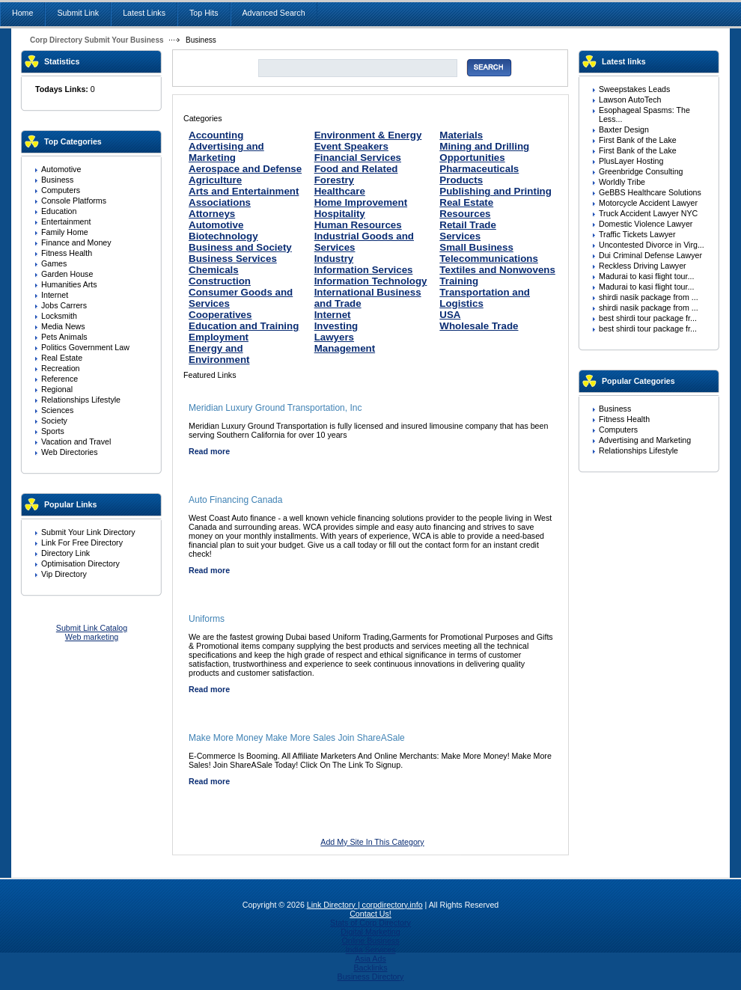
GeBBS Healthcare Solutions (650, 192)
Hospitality (339, 213)
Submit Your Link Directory (88, 532)
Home (22, 12)
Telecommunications (488, 258)
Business (57, 179)
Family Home (64, 231)
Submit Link (78, 12)
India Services (371, 949)
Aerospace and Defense (245, 168)
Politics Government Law (85, 347)
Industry (334, 258)
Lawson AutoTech (630, 99)
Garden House (67, 273)
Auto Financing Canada (235, 500)
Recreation (60, 368)
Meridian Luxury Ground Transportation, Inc (275, 408)
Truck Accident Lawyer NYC (648, 213)
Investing (336, 325)
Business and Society (240, 247)
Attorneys (212, 213)
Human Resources (358, 224)
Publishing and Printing (495, 191)
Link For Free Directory (82, 542)
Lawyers (334, 337)
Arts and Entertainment (244, 191)
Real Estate (61, 357)
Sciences (57, 410)
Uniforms (207, 619)
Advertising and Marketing (226, 152)
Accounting (216, 135)
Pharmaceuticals (479, 168)
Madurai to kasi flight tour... (646, 276)
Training (458, 281)
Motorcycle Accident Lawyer (648, 202)
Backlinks (370, 967)
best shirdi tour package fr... (648, 318)
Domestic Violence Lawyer (645, 223)
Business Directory (371, 976)
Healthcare (339, 191)
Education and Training (244, 325)
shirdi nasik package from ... (648, 297)
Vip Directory (64, 573)
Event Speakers (351, 146)
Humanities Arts (69, 284)
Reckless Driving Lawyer (642, 265)
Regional (57, 389)
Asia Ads (370, 958)
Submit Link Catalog (91, 627)
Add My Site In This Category (372, 841)
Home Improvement (360, 202)
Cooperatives (220, 314)
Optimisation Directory (80, 563)
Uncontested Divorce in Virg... (651, 244)
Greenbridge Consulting (641, 171)
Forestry (334, 180)
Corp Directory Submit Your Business (97, 40)
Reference (59, 378)
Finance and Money (76, 242)
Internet (54, 294)
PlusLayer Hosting (631, 160)
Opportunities (471, 157)
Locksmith (59, 315)
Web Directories (69, 451)
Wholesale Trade (478, 325)
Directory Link (65, 553)
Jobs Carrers (64, 305)
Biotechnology (223, 236)
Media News (63, 326)
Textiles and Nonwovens (497, 269)
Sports (52, 431)
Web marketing (91, 636)
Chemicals (214, 269)
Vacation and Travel (76, 441)
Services (460, 236)
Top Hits (204, 12)
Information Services (363, 269)
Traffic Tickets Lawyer (637, 234)
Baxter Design (624, 129)
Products (461, 180)
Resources (464, 213)
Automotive (61, 169)
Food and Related (356, 168)
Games (54, 263)
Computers (60, 190)
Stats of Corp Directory (370, 922)
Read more (209, 451)
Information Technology (370, 281)
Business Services (233, 258)
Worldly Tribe (622, 181)
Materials (461, 135)
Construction (220, 281)
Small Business (476, 247)
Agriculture (215, 180)
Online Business (370, 940)
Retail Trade (467, 224)
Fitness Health (66, 252)
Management (344, 348)
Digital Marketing (370, 931)
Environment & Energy (368, 135)
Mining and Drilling (484, 146)
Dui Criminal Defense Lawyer (650, 255)
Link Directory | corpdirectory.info (365, 904)
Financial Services (357, 157)
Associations (220, 202)
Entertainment (66, 221)
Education (58, 211)
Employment (218, 337)
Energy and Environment (219, 354)
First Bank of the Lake (638, 139)
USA (449, 314)
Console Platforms (73, 200)
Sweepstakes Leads (634, 89)
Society (54, 420)
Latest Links (144, 12)
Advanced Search (274, 12)
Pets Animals (64, 336)
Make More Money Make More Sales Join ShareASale (297, 738)
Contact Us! (370, 913)
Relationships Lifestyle (81, 399)
